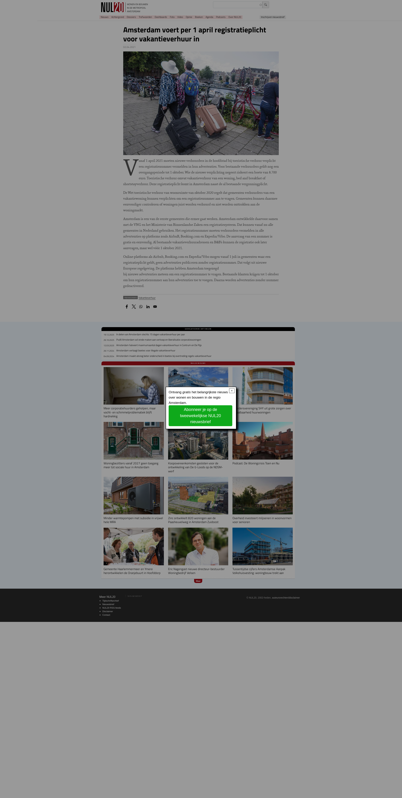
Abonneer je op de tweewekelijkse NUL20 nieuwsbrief (200, 415)
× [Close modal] (232, 390)
